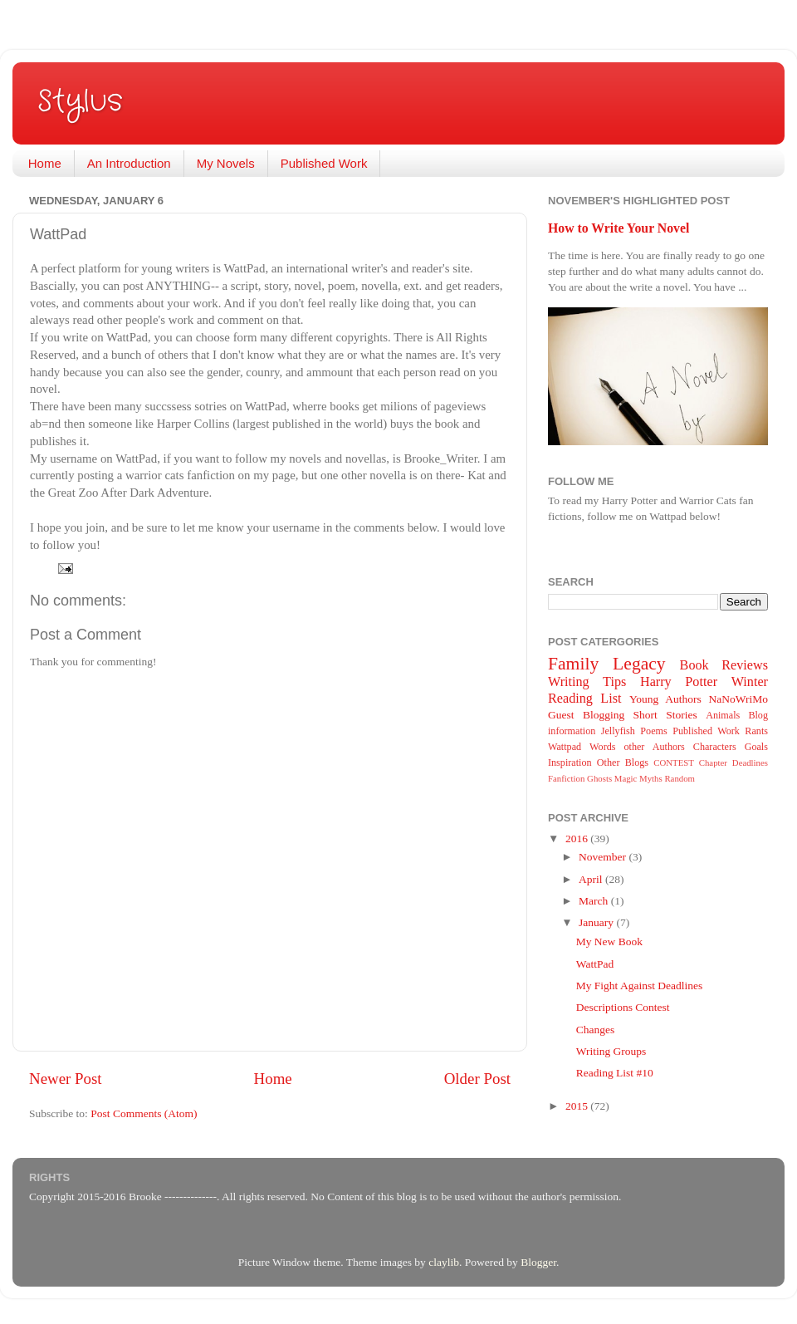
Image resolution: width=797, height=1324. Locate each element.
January (597, 922)
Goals (756, 747)
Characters (714, 747)
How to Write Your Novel (618, 228)
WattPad (595, 964)
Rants (756, 731)
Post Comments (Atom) (143, 1113)
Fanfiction (566, 778)
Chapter (713, 762)
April (592, 879)
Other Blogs (622, 762)
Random (679, 778)
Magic (626, 778)
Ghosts (599, 778)
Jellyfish (618, 731)
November (603, 857)
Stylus (80, 102)
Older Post (477, 1078)
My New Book (609, 941)
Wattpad (564, 747)
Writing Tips (587, 681)
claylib (443, 1262)
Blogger (538, 1262)
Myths (651, 778)
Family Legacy (607, 664)
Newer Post (65, 1078)
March (595, 901)
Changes (595, 1029)
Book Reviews (724, 665)
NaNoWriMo (738, 699)
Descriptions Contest (623, 1007)
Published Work (324, 163)
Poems (653, 731)
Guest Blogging (586, 715)
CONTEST (673, 762)
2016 (577, 838)
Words (602, 747)
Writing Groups (611, 1051)
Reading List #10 (614, 1073)
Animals (723, 715)
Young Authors (665, 699)
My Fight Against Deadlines (639, 985)
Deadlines (750, 762)
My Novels (226, 163)
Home (44, 163)
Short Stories (665, 715)
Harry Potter (678, 681)
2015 (577, 1106)
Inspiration (570, 762)
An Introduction (129, 163)
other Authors (653, 747)
